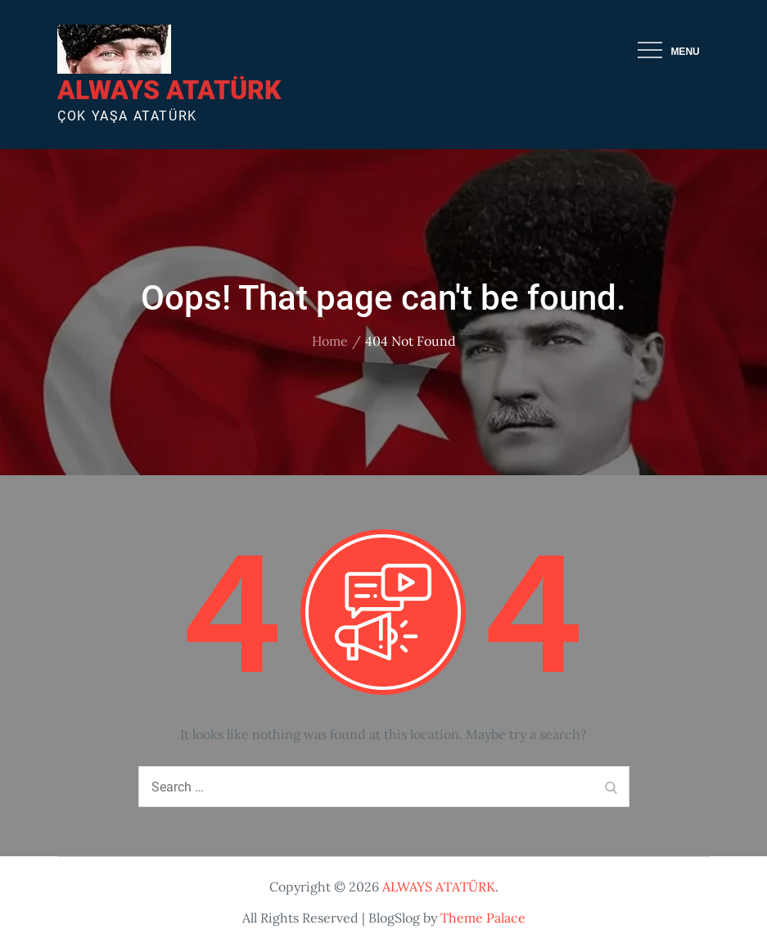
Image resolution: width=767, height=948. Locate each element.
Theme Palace (483, 917)
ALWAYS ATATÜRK (169, 90)
